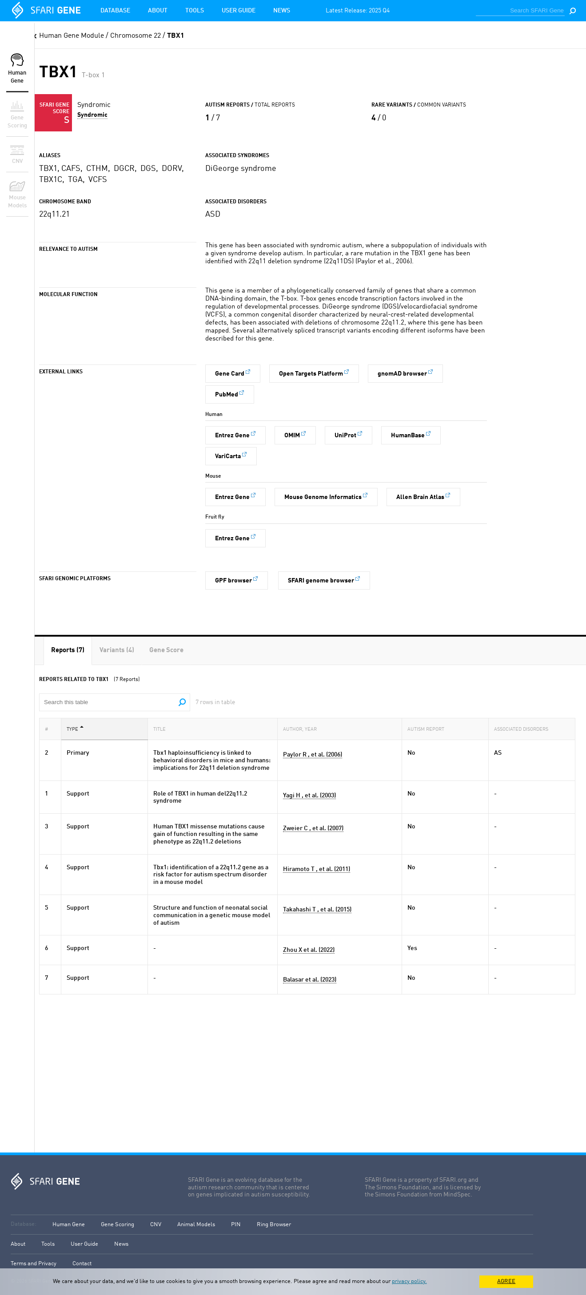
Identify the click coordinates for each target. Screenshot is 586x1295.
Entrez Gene (232, 435)
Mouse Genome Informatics (323, 497)
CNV (155, 1225)
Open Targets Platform (311, 374)
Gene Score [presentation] (166, 650)
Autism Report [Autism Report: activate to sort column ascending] (428, 728)
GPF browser (233, 581)
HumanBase (408, 435)
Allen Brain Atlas (420, 497)
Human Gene (68, 1225)
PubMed (226, 395)
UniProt (345, 435)
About (157, 11)
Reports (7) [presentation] (67, 650)
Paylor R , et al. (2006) (312, 755)
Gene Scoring (117, 1225)
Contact (82, 1264)
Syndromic (92, 115)
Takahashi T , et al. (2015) (317, 910)
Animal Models (196, 1225)
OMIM (292, 435)
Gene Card (229, 374)
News (281, 11)
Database (115, 11)
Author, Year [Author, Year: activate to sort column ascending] (302, 728)
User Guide (238, 11)
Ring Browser (274, 1225)
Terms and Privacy (33, 1264)
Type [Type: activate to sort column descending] (75, 728)
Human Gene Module (71, 36)
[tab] (68, 651)
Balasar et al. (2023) (309, 980)
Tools (194, 11)
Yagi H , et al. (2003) (309, 795)
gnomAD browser (402, 374)
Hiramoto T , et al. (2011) (316, 869)
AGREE (506, 1281)
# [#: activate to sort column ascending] (49, 728)
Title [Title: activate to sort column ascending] (162, 728)
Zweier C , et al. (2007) (313, 828)
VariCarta (228, 456)
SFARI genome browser (321, 581)
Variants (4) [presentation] (117, 650)
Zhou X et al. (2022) (309, 950)
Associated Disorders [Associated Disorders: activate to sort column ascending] (524, 728)
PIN (236, 1225)
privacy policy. (409, 1281)
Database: (23, 1224)
